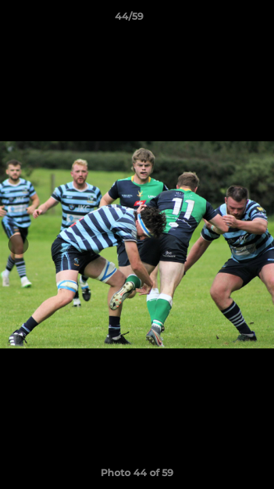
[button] (225, 20)
